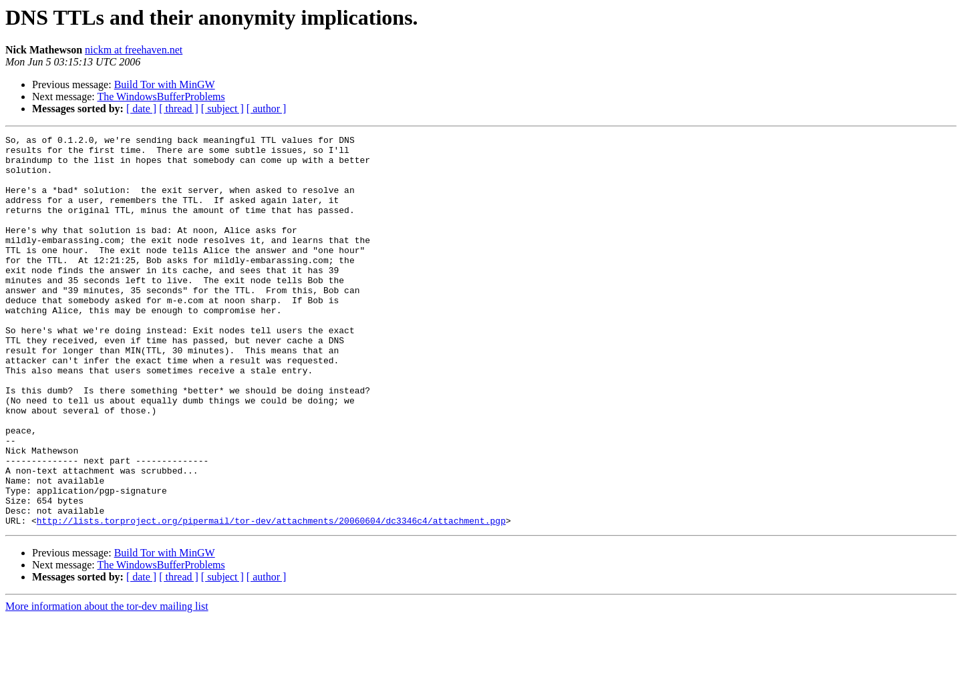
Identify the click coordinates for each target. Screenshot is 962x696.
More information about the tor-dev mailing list (106, 684)
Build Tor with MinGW (164, 84)
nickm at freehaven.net (133, 49)
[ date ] (141, 108)
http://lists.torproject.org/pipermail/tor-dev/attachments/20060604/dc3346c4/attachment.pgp (271, 598)
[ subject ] (222, 108)
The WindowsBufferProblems (160, 96)
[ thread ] (178, 108)
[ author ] (267, 108)
